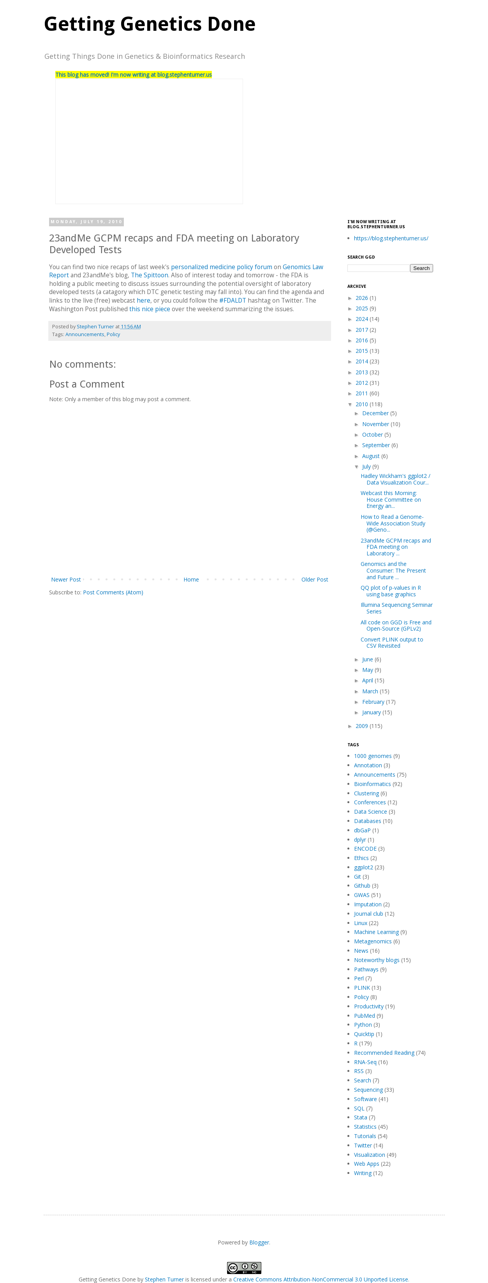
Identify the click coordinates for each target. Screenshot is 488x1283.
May (368, 669)
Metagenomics (373, 941)
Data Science (370, 811)
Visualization (369, 1154)
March (371, 691)
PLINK (362, 987)
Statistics (365, 1126)
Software (365, 1099)
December (376, 413)
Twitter (363, 1145)
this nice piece (149, 309)
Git (357, 876)
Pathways (366, 969)
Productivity (369, 1006)
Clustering (366, 793)
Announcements (84, 334)
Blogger (259, 1242)
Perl (359, 978)
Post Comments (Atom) (113, 592)
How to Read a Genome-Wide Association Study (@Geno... (393, 523)
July (367, 466)
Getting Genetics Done (150, 23)
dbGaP (362, 830)
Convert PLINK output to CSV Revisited (392, 643)
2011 (363, 393)
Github (362, 885)
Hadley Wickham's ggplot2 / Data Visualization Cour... (395, 479)
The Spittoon (149, 275)
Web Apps (366, 1163)
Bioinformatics (372, 784)
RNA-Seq (365, 1062)
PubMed (364, 1015)
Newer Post (66, 579)
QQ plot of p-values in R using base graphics (391, 591)
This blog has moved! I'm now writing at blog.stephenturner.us (133, 74)
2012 (363, 382)
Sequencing (368, 1089)
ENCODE (365, 848)
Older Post (314, 579)
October (373, 434)
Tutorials (365, 1136)
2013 (363, 372)
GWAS (362, 895)
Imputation (368, 904)
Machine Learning (376, 932)
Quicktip (364, 1034)
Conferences (370, 802)
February (374, 701)
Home (191, 579)
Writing (363, 1173)
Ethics (361, 858)
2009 (363, 726)
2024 (363, 319)
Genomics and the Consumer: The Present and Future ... (393, 570)
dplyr (360, 839)
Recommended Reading (384, 1052)
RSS (359, 1071)
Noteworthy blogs (377, 960)
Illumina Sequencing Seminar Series (397, 608)
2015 (363, 350)
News (361, 950)
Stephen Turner (96, 326)
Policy (113, 334)
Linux (360, 923)
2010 (363, 404)
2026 (363, 297)
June (368, 659)
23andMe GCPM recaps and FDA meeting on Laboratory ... (396, 547)
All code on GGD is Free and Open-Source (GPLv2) (396, 626)
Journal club (368, 913)
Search (362, 1080)
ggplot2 (363, 867)
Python (363, 1024)
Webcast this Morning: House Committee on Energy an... (391, 499)
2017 (363, 329)
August (371, 456)
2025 (363, 308)
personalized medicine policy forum (221, 267)
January (372, 712)
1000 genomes (373, 756)
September (376, 445)
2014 (363, 361)
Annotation (368, 765)
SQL (359, 1108)
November (376, 424)
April (368, 680)
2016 (363, 340)
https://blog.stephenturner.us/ (391, 238)
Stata (360, 1117)
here (143, 300)
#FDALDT (232, 300)
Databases (367, 821)
